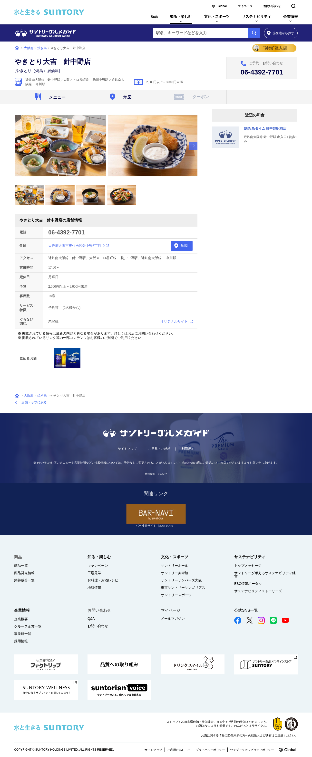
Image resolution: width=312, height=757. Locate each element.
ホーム (17, 48)
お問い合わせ (272, 6)
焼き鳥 (42, 48)
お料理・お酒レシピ (103, 580)
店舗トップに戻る (34, 402)
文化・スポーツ (217, 16)
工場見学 (94, 573)
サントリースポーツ (176, 595)
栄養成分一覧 (24, 580)
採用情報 (21, 641)
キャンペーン (98, 566)
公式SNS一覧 (246, 610)
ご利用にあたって (179, 750)
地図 (184, 246)
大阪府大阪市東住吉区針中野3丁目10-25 (78, 246)
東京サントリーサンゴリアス (183, 587)
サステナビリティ (256, 16)
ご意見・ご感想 (159, 449)
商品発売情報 (24, 573)
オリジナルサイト (174, 321)
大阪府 (28, 48)
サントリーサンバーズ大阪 (181, 580)
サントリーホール (174, 566)
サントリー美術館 (174, 573)
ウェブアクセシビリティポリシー (252, 750)
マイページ (245, 6)
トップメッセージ (248, 566)
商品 (154, 16)
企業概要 (21, 619)
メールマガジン (173, 618)
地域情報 (94, 587)
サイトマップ (127, 449)
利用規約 (188, 449)
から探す (280, 33)
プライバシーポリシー (210, 750)
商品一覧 (21, 566)
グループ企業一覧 (27, 626)
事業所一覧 (22, 634)
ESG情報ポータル (248, 584)
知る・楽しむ (181, 16)
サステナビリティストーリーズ (258, 591)
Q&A (91, 618)
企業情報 (290, 16)
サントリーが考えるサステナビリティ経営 (265, 574)
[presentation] (193, 146)
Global (222, 6)
